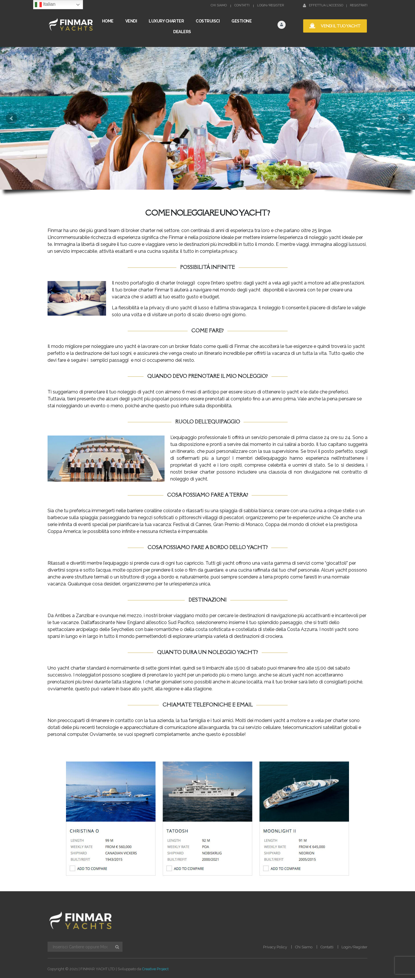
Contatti (242, 5)
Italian (45, 4)
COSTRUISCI (208, 21)
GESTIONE (241, 21)
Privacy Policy (275, 947)
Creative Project (155, 969)
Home (108, 21)
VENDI (131, 21)
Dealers (182, 31)
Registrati (358, 5)
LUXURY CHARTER (166, 21)
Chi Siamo (219, 5)
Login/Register (270, 5)
